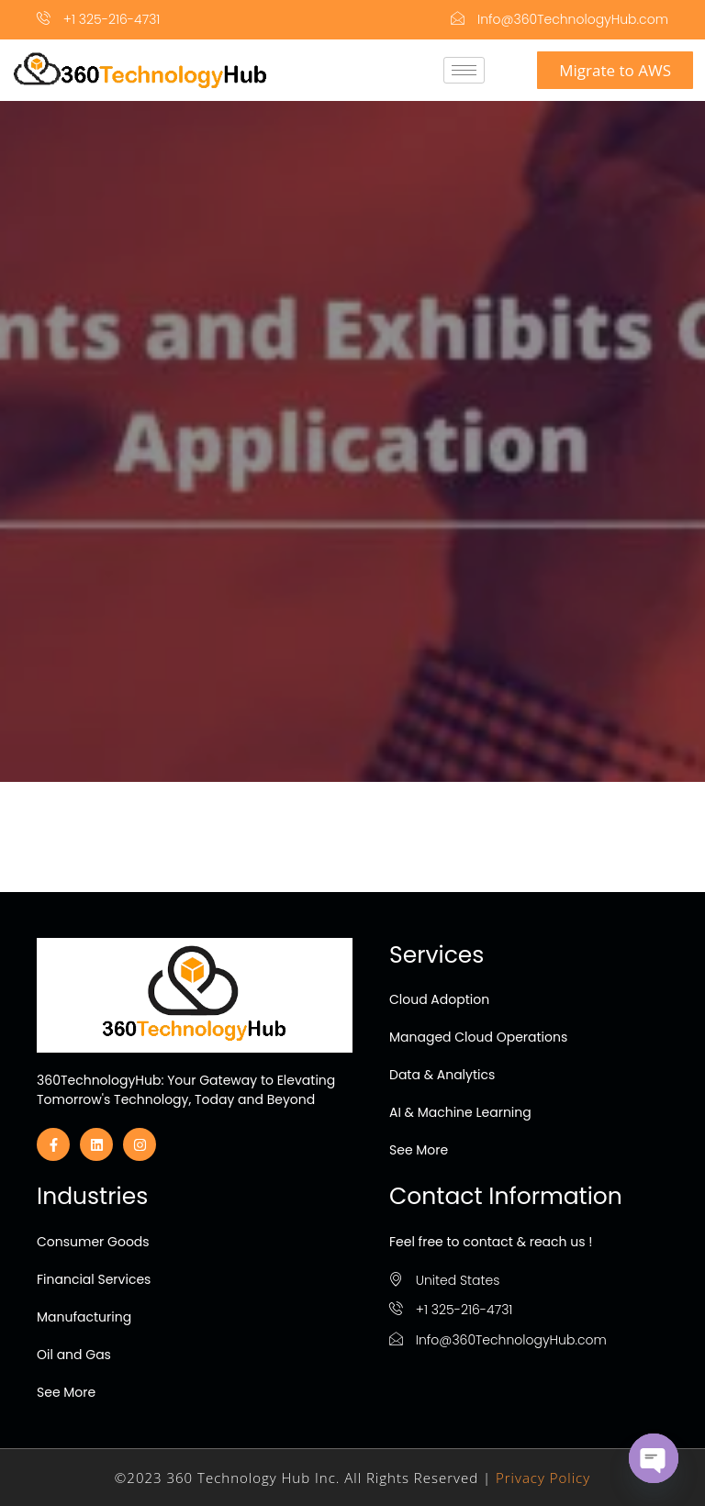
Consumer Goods (93, 1242)
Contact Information (505, 1196)
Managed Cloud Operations (478, 1037)
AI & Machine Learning (460, 1112)
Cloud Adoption (439, 999)
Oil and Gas (74, 1354)
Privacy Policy (543, 1477)
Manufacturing (84, 1317)
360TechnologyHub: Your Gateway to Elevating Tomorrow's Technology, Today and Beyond (186, 1090)
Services (436, 955)
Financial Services (94, 1279)
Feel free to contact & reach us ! (490, 1242)
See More (418, 1150)
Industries (92, 1196)
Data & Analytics (442, 1074)
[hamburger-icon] (464, 70)
